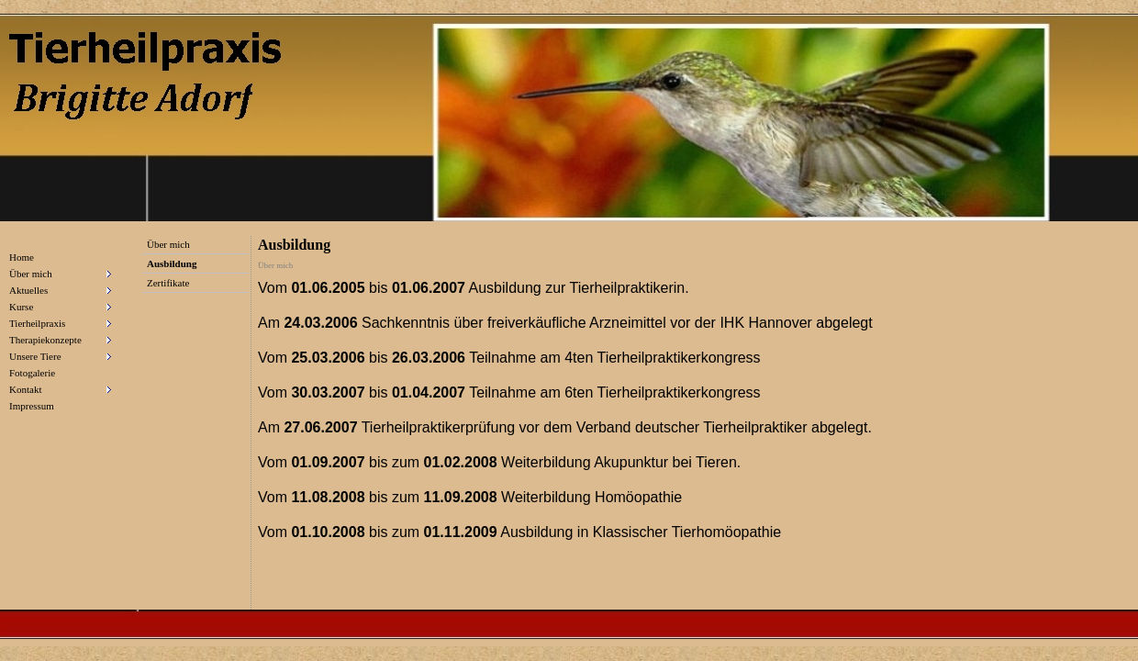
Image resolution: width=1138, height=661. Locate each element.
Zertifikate (168, 282)
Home (21, 257)
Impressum (31, 405)
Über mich (168, 244)
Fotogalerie (32, 372)
